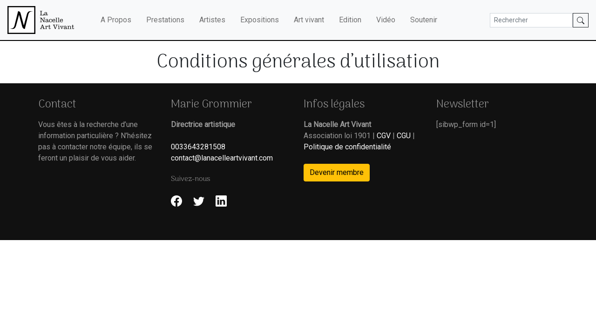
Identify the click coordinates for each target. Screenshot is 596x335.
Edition (350, 19)
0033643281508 (198, 146)
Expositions (259, 19)
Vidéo (385, 19)
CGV (384, 135)
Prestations (165, 19)
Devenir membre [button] (337, 172)
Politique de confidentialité (347, 146)
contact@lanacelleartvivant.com (222, 158)
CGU (404, 135)
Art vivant (309, 19)
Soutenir (423, 19)
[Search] (531, 20)
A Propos (116, 19)
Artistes (212, 19)
